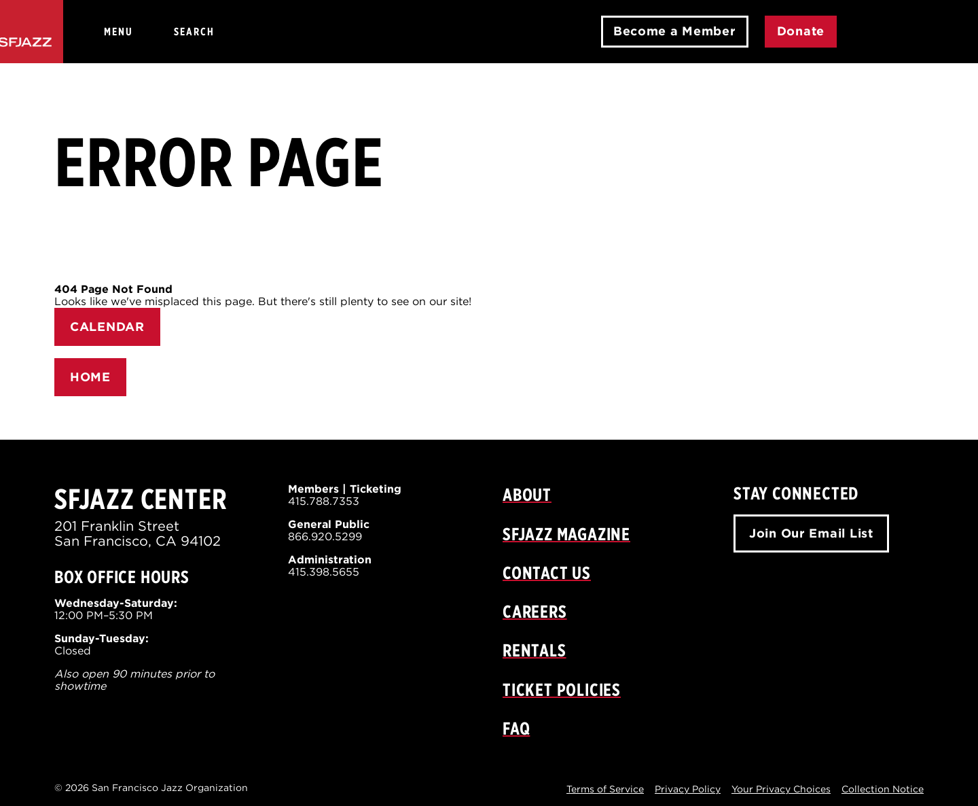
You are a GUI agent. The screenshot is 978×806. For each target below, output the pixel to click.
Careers (535, 611)
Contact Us (547, 572)
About (527, 494)
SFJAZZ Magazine (566, 533)
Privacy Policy (688, 789)
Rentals (534, 650)
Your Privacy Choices (781, 789)
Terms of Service (605, 789)
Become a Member (674, 31)
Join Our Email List (811, 533)
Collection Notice (882, 789)
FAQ (516, 728)
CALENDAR (107, 326)
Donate (801, 31)
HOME (90, 377)
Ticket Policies (562, 689)
